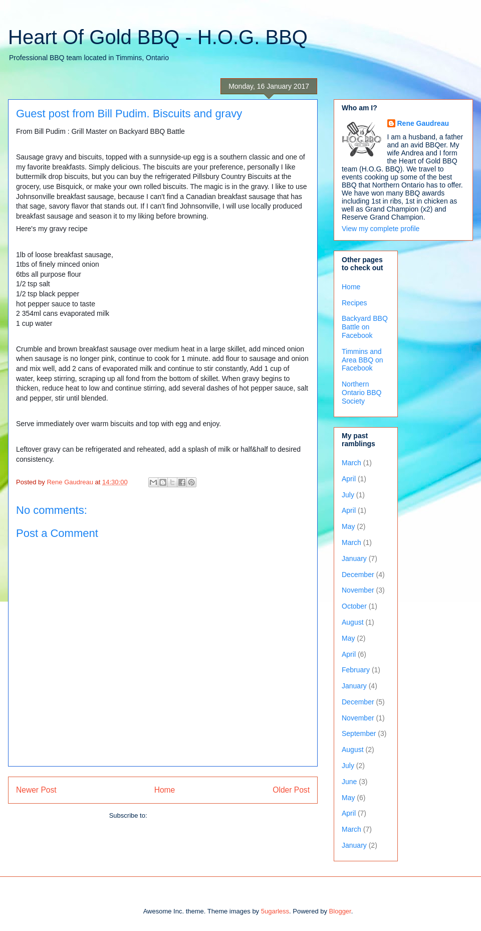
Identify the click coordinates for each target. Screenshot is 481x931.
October (354, 606)
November (358, 590)
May (348, 526)
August (353, 622)
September (359, 733)
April (349, 479)
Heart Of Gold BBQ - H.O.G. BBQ (158, 37)
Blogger (340, 911)
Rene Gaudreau (423, 123)
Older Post (291, 790)
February (356, 670)
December (358, 575)
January (354, 558)
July (348, 495)
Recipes (354, 303)
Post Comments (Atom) (182, 815)
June (349, 782)
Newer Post (36, 790)
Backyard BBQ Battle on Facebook (365, 326)
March (351, 463)
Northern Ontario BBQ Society (361, 392)
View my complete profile (380, 229)
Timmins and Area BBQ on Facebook (362, 360)
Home (164, 790)
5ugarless (275, 911)
